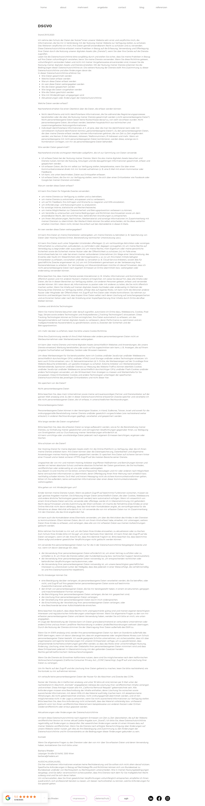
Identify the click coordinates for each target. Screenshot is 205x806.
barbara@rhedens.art (48, 756)
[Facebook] (159, 798)
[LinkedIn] (150, 798)
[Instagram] (167, 798)
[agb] (126, 798)
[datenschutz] (102, 798)
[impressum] (79, 798)
